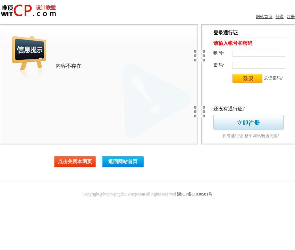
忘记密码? (273, 78)
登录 (280, 16)
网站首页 (264, 16)
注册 (291, 16)
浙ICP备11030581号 (194, 194)
